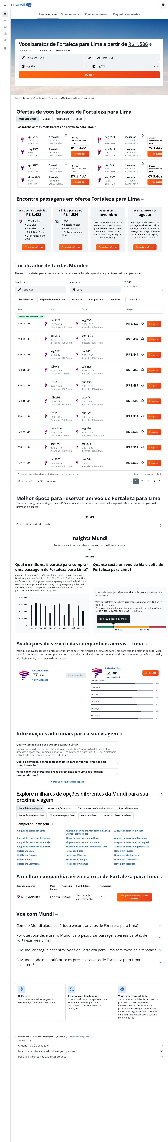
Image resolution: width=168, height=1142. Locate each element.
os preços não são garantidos (79, 1036)
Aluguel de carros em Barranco (130, 838)
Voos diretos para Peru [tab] (62, 815)
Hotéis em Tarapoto (124, 863)
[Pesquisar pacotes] (5, 33)
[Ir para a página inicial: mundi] (21, 5)
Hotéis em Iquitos (123, 850)
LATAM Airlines (40, 670)
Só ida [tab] (79, 118)
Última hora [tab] (62, 118)
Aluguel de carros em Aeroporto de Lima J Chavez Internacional (88, 832)
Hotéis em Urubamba (77, 863)
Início (17, 98)
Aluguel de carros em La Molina (82, 842)
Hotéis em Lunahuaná (126, 859)
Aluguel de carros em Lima (31, 830)
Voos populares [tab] (89, 815)
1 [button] (135, 481)
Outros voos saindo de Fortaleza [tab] (95, 808)
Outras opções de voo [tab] (59, 808)
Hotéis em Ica (24, 859)
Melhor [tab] (46, 118)
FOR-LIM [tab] (89, 516)
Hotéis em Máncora (76, 855)
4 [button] (154, 481)
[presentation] (150, 44)
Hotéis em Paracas (27, 855)
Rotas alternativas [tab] (128, 808)
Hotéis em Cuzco (74, 850)
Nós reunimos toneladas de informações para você (90, 1051)
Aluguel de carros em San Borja (33, 842)
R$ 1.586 (138, 44)
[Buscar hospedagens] (5, 20)
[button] (5, 4)
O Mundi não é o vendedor (90, 1045)
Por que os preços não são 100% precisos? (90, 1056)
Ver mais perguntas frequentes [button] (67, 781)
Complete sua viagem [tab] (30, 808)
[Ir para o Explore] (5, 40)
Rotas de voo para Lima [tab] (31, 815)
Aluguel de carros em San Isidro (34, 846)
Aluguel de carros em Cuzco (128, 830)
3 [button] (148, 481)
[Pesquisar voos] (5, 14)
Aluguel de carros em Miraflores (82, 838)
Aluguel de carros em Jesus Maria (131, 846)
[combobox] (63, 50)
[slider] (164, 290)
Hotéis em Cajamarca (28, 863)
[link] (33, 247)
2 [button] (142, 481)
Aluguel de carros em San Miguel (131, 842)
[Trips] (5, 48)
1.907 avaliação (40, 679)
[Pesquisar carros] (5, 27)
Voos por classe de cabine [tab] (117, 815)
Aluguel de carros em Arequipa (33, 838)
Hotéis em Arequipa (76, 859)
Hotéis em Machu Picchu (127, 855)
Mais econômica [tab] (27, 118)
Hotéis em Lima (25, 850)
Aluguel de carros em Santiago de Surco (87, 846)
